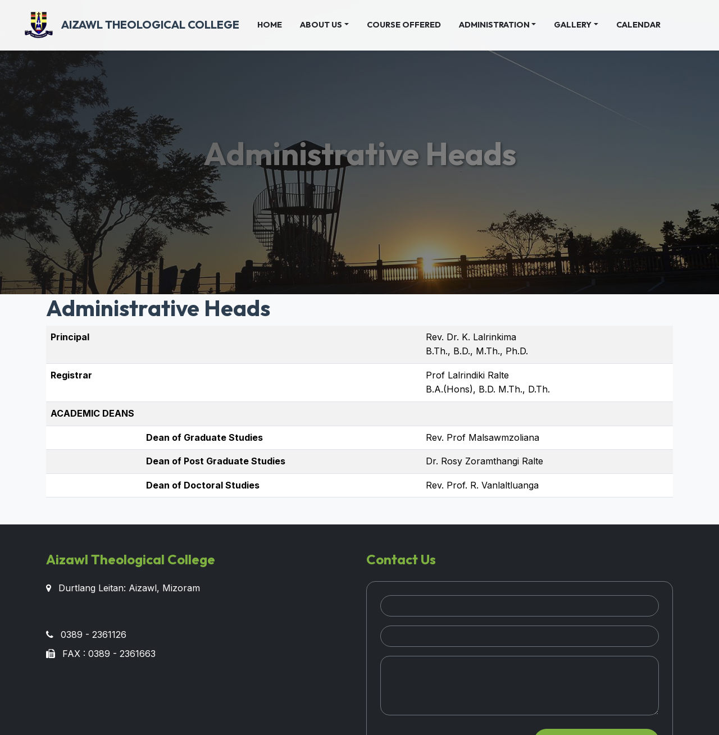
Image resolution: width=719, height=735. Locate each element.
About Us (321, 25)
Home (274, 24)
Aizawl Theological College (132, 25)
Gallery (572, 25)
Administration (494, 25)
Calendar (638, 25)
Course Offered (404, 25)
